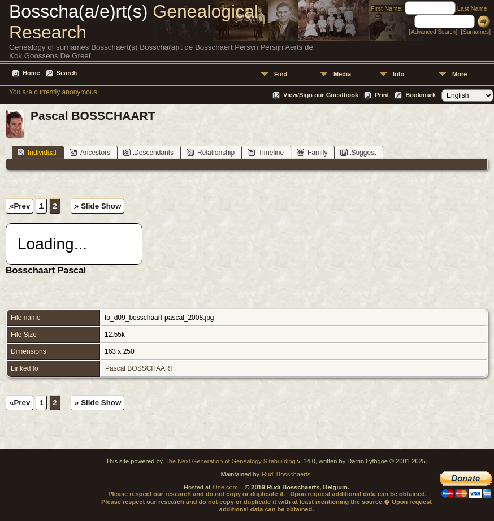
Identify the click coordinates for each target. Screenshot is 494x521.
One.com (225, 487)
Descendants (148, 152)
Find (280, 74)
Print (382, 95)
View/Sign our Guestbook (320, 95)
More (459, 74)
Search (67, 73)
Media (342, 74)
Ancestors (90, 152)
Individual (37, 152)
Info (398, 74)
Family (312, 152)
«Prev (20, 206)
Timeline (266, 152)
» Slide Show (98, 206)
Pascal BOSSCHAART (139, 368)
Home (31, 73)
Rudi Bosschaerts (286, 474)
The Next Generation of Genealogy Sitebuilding (230, 461)
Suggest (358, 152)
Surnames (476, 32)
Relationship (211, 152)
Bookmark (420, 95)
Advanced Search (433, 32)
